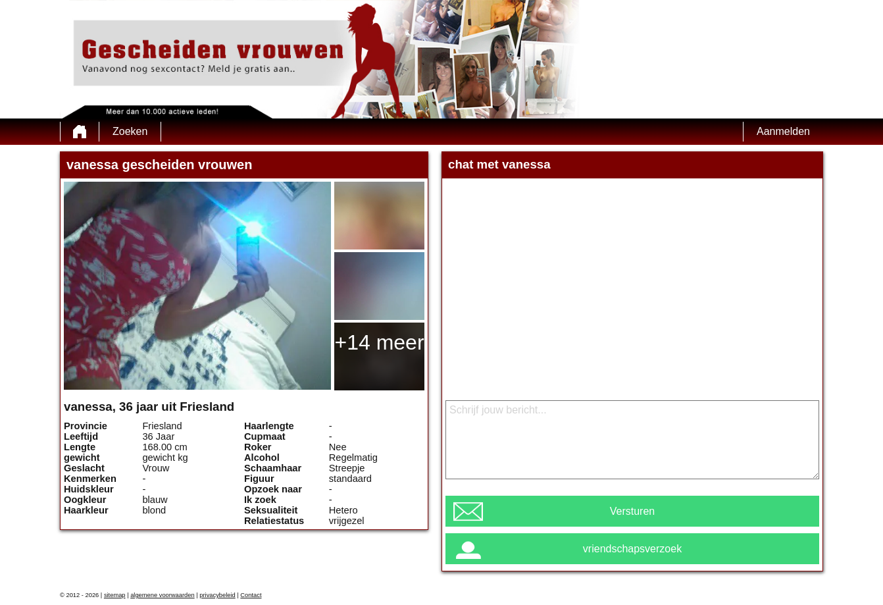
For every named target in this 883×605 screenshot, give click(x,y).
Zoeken (130, 131)
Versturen (632, 511)
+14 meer (379, 342)
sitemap (115, 595)
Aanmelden (783, 131)
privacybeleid (217, 595)
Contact (250, 595)
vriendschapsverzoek (632, 548)
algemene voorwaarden (162, 595)
